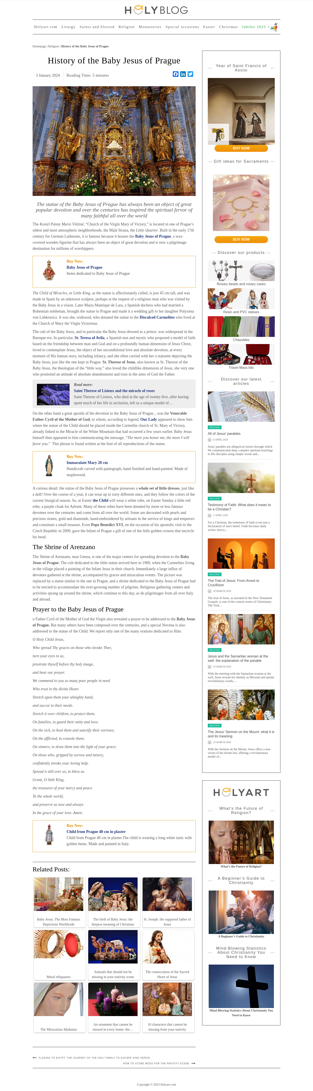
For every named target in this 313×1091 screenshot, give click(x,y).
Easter (209, 27)
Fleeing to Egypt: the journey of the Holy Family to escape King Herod (94, 1057)
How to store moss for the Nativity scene (156, 1063)
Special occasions (182, 27)
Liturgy (69, 27)
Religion (126, 27)
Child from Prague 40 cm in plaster (96, 831)
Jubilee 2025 (256, 27)
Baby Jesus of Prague (85, 267)
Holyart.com (45, 27)
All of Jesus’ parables (224, 433)
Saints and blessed (97, 27)
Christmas (228, 27)
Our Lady (148, 419)
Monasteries (150, 27)
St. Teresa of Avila (89, 338)
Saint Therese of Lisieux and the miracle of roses (114, 391)
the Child (100, 500)
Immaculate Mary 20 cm (87, 462)
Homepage (39, 46)
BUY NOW (241, 148)
